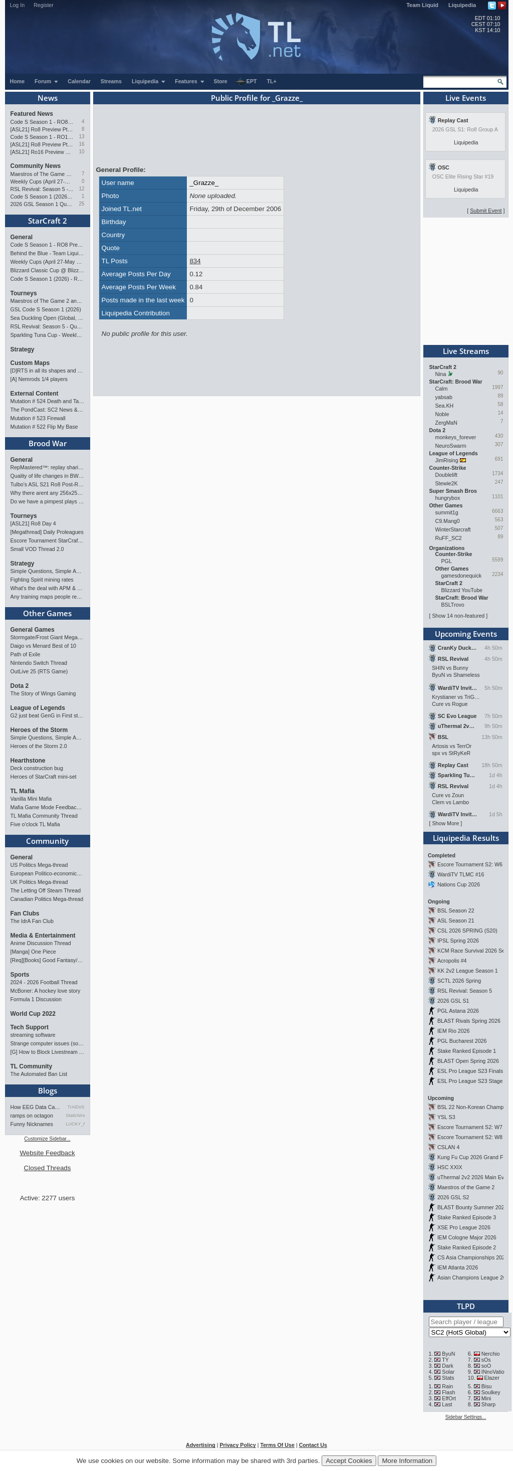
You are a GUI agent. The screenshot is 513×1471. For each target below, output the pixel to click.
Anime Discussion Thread (41, 943)
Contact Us (313, 1445)
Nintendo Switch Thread (39, 663)
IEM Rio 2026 (453, 1031)
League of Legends (38, 707)
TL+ (272, 81)
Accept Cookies (349, 1460)
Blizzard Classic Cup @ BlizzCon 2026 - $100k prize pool (48, 270)
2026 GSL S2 (453, 1197)
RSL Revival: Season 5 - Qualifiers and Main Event (42, 189)
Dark (447, 1366)
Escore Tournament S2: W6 (469, 864)
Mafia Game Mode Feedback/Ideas (48, 807)
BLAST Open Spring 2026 (468, 1061)
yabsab (443, 397)
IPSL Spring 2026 (458, 941)
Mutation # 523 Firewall (38, 418)
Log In (17, 5)
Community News (36, 165)
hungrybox (447, 498)
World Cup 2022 (33, 1013)
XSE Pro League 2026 (463, 1227)
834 (194, 261)
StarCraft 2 (47, 221)
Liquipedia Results (466, 838)
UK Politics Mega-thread (39, 882)
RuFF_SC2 (448, 538)
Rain (447, 1386)
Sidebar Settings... (465, 1417)
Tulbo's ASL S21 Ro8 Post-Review (48, 484)
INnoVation (494, 1372)
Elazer (491, 1378)
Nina (440, 374)
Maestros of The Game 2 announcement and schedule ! (42, 174)
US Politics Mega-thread (39, 865)
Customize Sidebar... (47, 1139)
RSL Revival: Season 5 (464, 991)
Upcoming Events (466, 634)
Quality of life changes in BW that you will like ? (48, 476)
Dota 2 (20, 685)
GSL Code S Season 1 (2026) (46, 309)
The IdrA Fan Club (32, 921)
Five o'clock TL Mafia (35, 824)
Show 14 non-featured (458, 616)
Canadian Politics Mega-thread (47, 899)
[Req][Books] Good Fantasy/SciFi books (48, 960)
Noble (442, 414)
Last (447, 1404)
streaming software (33, 1035)
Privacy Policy (237, 1445)
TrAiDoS (76, 1107)
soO (486, 1366)
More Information (407, 1460)
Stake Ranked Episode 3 (466, 1217)
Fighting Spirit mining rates (42, 580)
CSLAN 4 (448, 1147)
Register (44, 5)
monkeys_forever (455, 437)
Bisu (486, 1386)
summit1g (446, 512)
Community (47, 841)
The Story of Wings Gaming (43, 693)
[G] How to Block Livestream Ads (48, 1052)
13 (81, 136)
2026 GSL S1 (453, 1001)
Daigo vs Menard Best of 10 (44, 646)
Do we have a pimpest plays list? (48, 501)
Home (17, 81)
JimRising (446, 460)
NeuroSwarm (450, 446)
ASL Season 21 (455, 920)
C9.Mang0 (447, 521)
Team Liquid (422, 5)
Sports (20, 974)
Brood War (48, 443)
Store (220, 81)
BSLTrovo (452, 605)
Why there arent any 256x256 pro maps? (48, 493)
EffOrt (449, 1398)
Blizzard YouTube (462, 590)
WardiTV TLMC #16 (460, 874)
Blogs (47, 1090)
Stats (448, 1378)
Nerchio (490, 1354)
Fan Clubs (25, 913)
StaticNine (75, 1115)
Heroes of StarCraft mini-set (44, 777)
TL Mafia (23, 791)
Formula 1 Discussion (36, 999)
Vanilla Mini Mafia (31, 799)
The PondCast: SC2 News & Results (48, 410)
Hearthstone (28, 760)
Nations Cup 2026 (458, 884)
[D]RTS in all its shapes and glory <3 (48, 370)
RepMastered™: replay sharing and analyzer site (48, 467)
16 (81, 144)
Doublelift (446, 475)
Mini (486, 1398)
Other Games (47, 613)
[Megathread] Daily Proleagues (47, 532)
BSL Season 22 (455, 910)
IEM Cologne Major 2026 (466, 1237)
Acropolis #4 (452, 961)
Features (189, 81)
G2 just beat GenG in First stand (48, 715)
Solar (448, 1372)
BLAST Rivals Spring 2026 (468, 1021)
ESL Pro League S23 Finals (470, 1071)
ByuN (448, 1354)
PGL (446, 561)
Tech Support (30, 1027)
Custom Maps (30, 362)
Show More (445, 823)
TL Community (32, 1066)
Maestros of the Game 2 (465, 1187)
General (22, 237)
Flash (448, 1392)
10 (81, 151)
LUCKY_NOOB (75, 1124)
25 (81, 204)
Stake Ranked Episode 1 (466, 1051)
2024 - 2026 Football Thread (44, 982)
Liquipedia (462, 5)
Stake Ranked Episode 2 (466, 1247)
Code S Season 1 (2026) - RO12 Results (42, 197)
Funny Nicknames (32, 1124)
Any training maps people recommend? (48, 597)
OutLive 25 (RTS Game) (39, 671)
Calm (441, 389)
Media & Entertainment (43, 935)
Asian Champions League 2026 (474, 1277)
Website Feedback (47, 1153)
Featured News (32, 113)
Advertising (200, 1445)
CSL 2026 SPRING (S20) (467, 931)
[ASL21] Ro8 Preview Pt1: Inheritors (42, 144)
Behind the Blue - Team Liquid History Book (48, 253)
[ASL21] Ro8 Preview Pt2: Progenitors (42, 129)
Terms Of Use (277, 1445)
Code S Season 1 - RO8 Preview (42, 122)
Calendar (79, 81)
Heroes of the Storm (39, 729)
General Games (33, 629)
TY (445, 1360)
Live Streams (466, 351)
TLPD (466, 1306)
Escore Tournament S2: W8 (469, 1137)
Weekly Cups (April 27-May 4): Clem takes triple (42, 181)
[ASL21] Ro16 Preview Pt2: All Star (42, 152)
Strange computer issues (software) (48, 1043)
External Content (35, 393)
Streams (111, 81)
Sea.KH (444, 406)
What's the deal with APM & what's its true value (48, 588)
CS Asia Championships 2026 (472, 1257)
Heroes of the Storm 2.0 (39, 746)
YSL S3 (446, 1117)
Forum (47, 81)
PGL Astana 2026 (458, 1011)
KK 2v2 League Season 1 (467, 971)
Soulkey (490, 1392)
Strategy (23, 349)
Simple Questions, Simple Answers (48, 571)
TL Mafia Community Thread (44, 816)
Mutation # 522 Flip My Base (44, 427)
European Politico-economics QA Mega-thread (48, 873)
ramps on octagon (32, 1116)
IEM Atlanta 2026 (457, 1267)
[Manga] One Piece (33, 952)
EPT (246, 82)
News (48, 98)
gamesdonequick (461, 576)
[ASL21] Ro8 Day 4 (33, 523)
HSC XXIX (449, 1167)
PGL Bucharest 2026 (462, 1041)
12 (81, 189)
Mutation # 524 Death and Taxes (48, 401)
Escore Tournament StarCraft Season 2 (48, 540)
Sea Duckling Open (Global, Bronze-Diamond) (48, 318)
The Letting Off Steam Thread (46, 890)
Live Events (465, 98)
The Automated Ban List (39, 1074)
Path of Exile (26, 654)
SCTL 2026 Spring (459, 981)
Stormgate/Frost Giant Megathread (48, 637)
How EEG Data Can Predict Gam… (37, 1107)
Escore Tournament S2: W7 (469, 1127)
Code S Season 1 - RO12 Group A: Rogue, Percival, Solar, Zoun (42, 137)
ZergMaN (446, 423)
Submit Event (485, 211)
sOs (486, 1360)
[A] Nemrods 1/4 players (39, 379)
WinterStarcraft (453, 529)
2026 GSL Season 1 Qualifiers (42, 204)
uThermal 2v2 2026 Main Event (474, 1177)
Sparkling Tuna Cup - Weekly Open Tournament (48, 335)
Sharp (488, 1404)
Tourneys (24, 293)
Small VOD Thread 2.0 (37, 549)
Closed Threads (47, 1168)
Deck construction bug (37, 768)
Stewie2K (446, 483)
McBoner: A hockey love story (46, 991)
